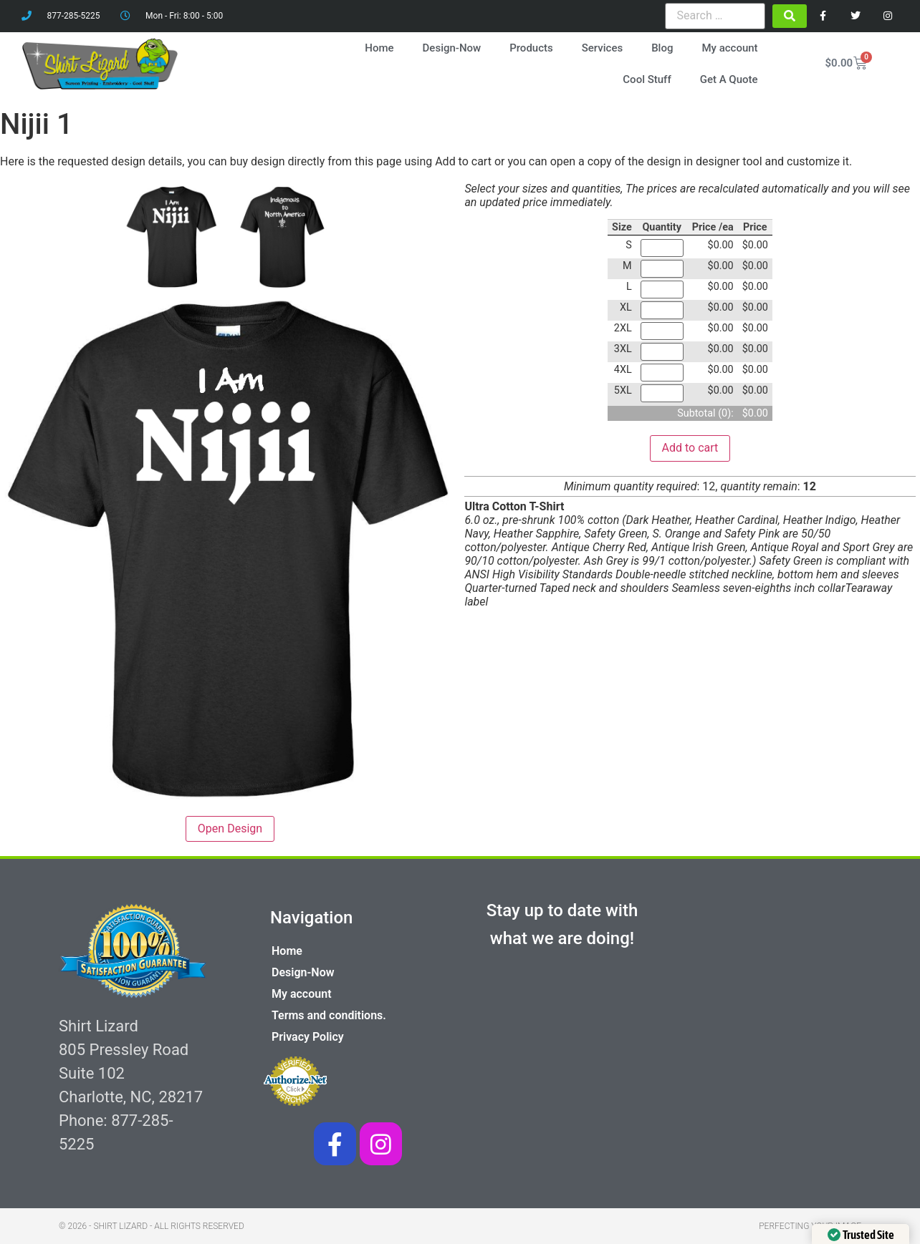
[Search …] (715, 16)
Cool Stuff (647, 79)
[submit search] (789, 16)
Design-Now (452, 48)
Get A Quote (729, 79)
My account (729, 48)
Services (602, 48)
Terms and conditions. (329, 1015)
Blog (662, 48)
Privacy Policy (308, 1037)
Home (379, 48)
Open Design (230, 828)
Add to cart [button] (690, 448)
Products (531, 48)
